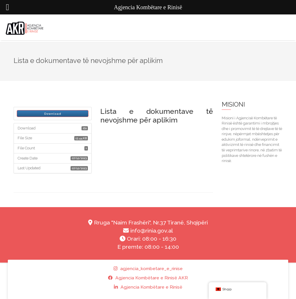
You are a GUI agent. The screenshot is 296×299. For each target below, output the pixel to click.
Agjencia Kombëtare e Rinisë (148, 287)
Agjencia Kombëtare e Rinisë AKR (148, 278)
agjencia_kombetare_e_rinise (148, 268)
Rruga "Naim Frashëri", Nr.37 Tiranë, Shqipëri (148, 222)
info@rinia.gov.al (148, 230)
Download (52, 113)
